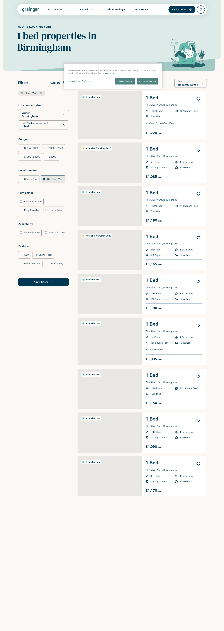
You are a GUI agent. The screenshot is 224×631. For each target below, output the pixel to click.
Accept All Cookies (147, 81)
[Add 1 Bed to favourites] (198, 99)
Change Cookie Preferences (80, 81)
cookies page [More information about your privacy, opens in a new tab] (110, 73)
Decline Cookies (125, 81)
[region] (113, 76)
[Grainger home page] (30, 9)
